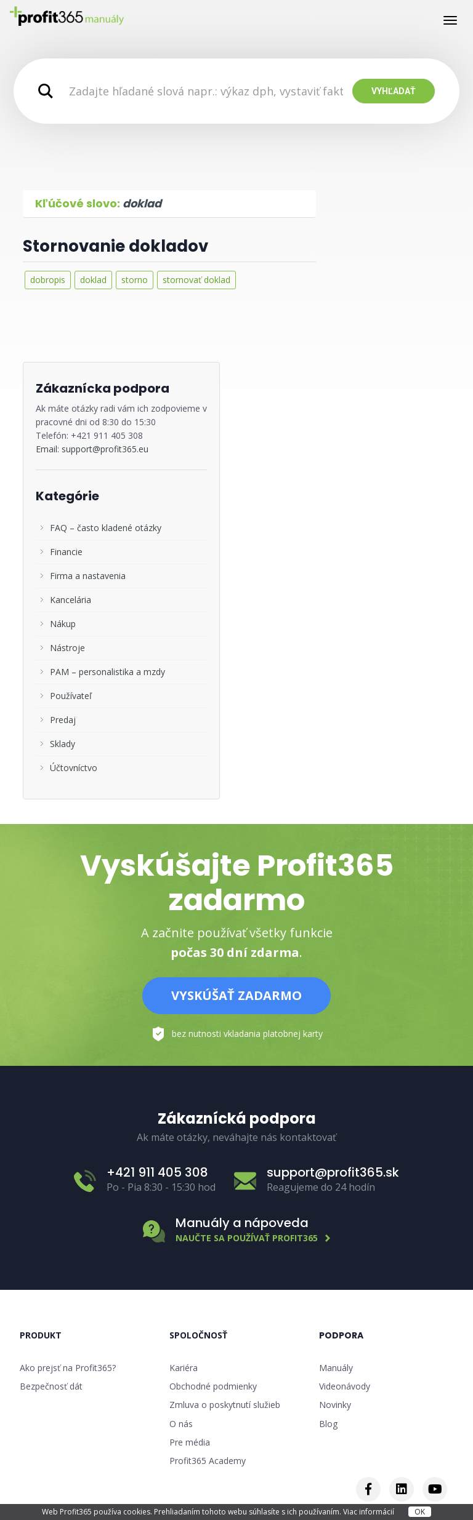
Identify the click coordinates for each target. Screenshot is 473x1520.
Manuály (336, 1368)
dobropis (47, 280)
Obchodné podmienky (213, 1386)
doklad (93, 280)
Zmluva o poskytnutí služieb (224, 1404)
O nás (181, 1424)
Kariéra (183, 1368)
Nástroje (67, 648)
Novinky (335, 1404)
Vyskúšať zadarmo (236, 995)
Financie (66, 552)
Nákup (63, 624)
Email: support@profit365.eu (92, 449)
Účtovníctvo (73, 768)
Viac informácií (369, 1511)
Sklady (62, 744)
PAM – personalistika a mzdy (107, 672)
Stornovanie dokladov (115, 246)
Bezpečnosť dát (51, 1386)
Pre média (189, 1442)
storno (134, 280)
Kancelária (70, 600)
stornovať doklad (196, 280)
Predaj (63, 720)
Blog (328, 1424)
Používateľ (71, 696)
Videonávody (344, 1386)
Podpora (341, 1335)
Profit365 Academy (207, 1460)
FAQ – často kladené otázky (105, 528)
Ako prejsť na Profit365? (68, 1368)
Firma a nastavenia (88, 576)
